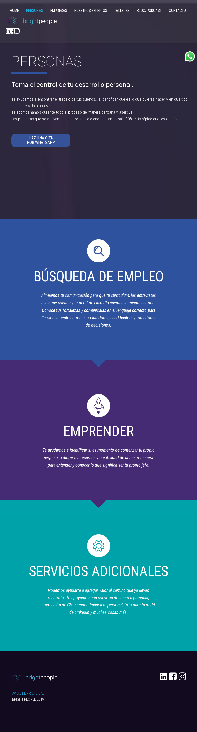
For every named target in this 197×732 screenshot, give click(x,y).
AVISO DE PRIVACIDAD (28, 693)
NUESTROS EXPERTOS (90, 10)
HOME (14, 10)
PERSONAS (34, 10)
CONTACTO (177, 10)
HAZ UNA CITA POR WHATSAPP (41, 140)
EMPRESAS (58, 10)
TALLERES (122, 10)
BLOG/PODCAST (149, 10)
